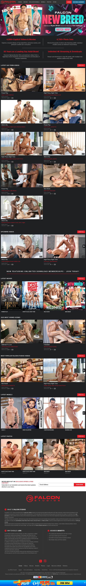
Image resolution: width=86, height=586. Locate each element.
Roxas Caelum (14, 261)
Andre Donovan (5, 190)
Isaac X (3, 95)
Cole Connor (47, 127)
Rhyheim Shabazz (6, 222)
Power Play (4, 93)
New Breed (47, 189)
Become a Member (78, 2)
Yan (19, 261)
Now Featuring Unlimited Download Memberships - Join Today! (43, 271)
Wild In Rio (4, 125)
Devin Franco (30, 520)
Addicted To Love (6, 344)
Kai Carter (52, 190)
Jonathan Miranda (49, 95)
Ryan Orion (47, 190)
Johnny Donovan (5, 346)
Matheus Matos (21, 127)
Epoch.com (12, 574)
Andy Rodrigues (48, 158)
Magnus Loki (57, 95)
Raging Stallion (4, 96)
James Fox (53, 127)
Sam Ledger (22, 222)
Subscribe (79, 484)
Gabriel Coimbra (5, 127)
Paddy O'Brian (5, 158)
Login (69, 2)
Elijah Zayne (13, 127)
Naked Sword (4, 128)
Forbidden (47, 344)
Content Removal (77, 574)
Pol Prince (46, 261)
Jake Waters (13, 190)
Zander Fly (12, 385)
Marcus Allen (45, 520)
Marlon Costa (14, 222)
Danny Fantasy (53, 346)
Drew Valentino (10, 95)
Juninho (55, 158)
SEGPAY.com (55, 574)
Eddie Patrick (14, 346)
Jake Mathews (53, 261)
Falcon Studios (47, 96)
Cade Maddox (19, 520)
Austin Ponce (19, 158)
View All (81, 65)
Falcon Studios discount (41, 525)
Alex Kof (46, 346)
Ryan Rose (24, 520)
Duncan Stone (37, 520)
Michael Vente (5, 385)
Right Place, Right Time (51, 93)
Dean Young (12, 158)
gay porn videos (28, 512)
